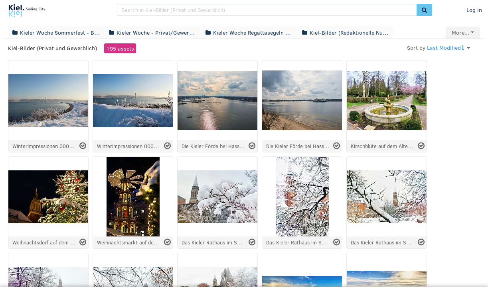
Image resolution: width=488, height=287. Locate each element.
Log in (474, 10)
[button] (424, 10)
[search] (267, 10)
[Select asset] (82, 146)
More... (460, 32)
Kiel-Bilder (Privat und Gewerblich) (52, 48)
